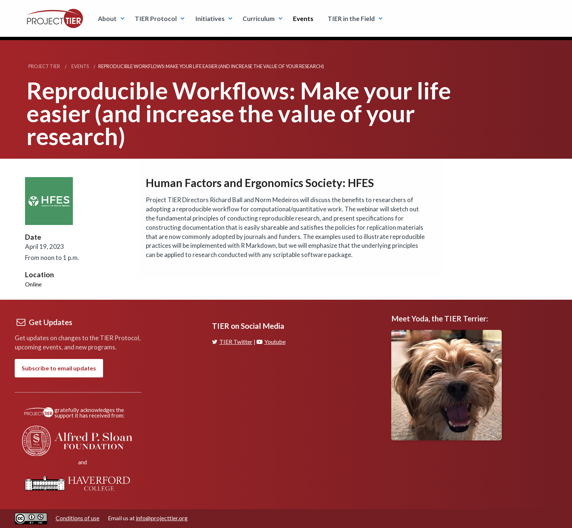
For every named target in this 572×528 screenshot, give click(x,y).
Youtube (271, 341)
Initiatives (210, 18)
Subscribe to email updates (59, 368)
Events (303, 18)
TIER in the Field (351, 18)
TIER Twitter (232, 341)
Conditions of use (77, 517)
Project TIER (44, 66)
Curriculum (259, 18)
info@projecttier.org (162, 517)
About (107, 18)
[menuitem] (109, 18)
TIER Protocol (156, 18)
